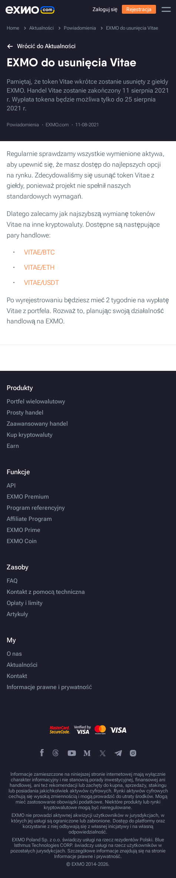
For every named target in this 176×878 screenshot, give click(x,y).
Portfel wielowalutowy (36, 402)
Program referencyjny (36, 508)
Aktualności (22, 665)
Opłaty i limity (25, 603)
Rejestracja (139, 9)
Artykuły (17, 614)
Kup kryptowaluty (30, 435)
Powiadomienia (23, 124)
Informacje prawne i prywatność (49, 687)
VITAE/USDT (41, 282)
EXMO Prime (23, 530)
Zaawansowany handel (37, 424)
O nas (14, 654)
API (11, 486)
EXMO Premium (28, 497)
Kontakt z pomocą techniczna (46, 592)
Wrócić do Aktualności (41, 46)
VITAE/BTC (39, 252)
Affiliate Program (29, 519)
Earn (13, 446)
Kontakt (17, 676)
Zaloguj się (105, 9)
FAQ (12, 581)
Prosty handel (25, 413)
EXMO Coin (22, 541)
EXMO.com (57, 124)
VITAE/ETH (39, 267)
